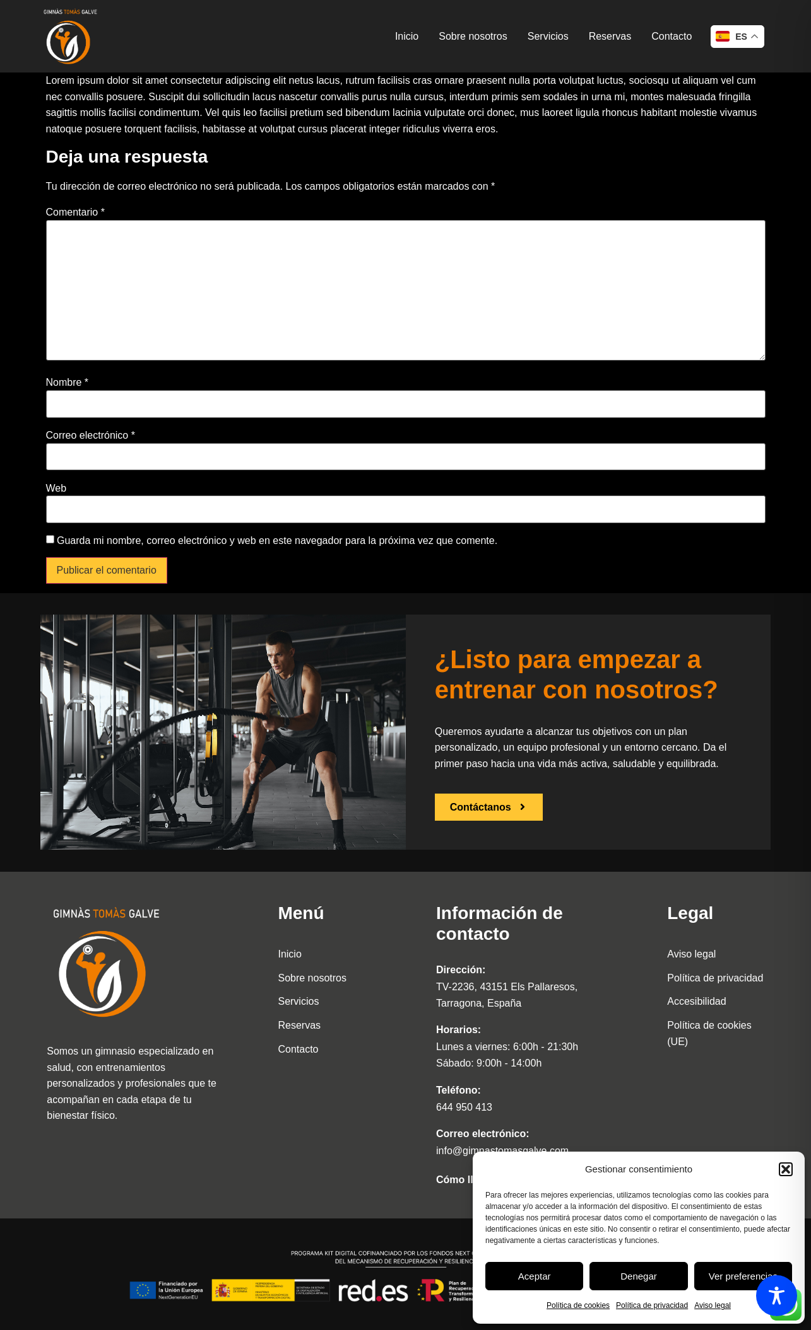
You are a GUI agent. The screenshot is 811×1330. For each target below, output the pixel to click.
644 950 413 (464, 1107)
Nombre (67, 383)
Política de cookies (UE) (709, 1033)
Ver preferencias (743, 1276)
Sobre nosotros (473, 36)
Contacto (671, 36)
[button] (785, 1169)
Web (56, 488)
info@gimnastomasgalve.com (502, 1150)
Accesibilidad (696, 1001)
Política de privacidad (652, 1305)
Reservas (610, 36)
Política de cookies (578, 1305)
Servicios (548, 36)
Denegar (638, 1276)
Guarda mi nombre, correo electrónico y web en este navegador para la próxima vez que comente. (277, 541)
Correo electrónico (90, 436)
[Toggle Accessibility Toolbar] (776, 1295)
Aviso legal (712, 1305)
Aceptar (534, 1276)
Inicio (406, 36)
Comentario (75, 212)
